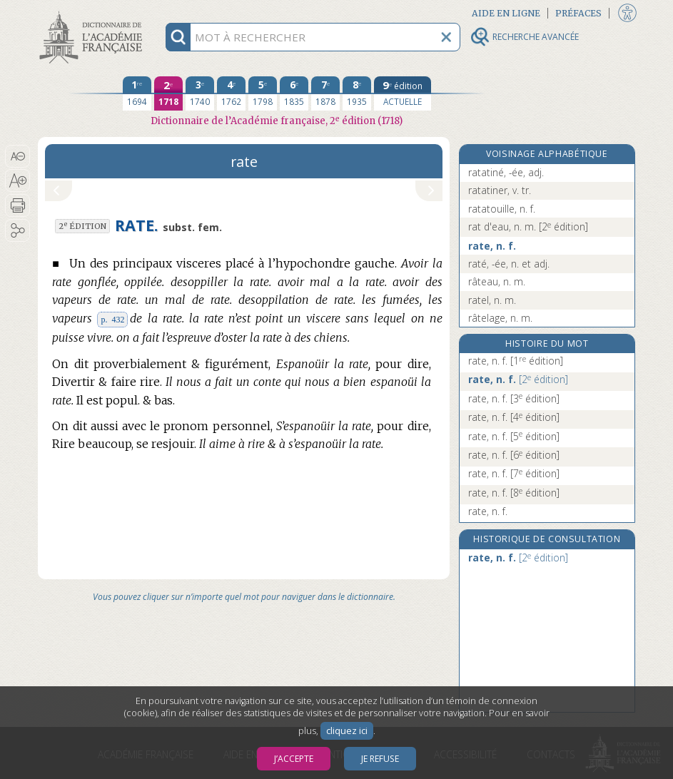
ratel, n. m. (492, 300)
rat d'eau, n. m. (528, 226)
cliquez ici (347, 731)
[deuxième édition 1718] (168, 93)
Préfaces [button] (578, 13)
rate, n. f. (492, 246)
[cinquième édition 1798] (262, 93)
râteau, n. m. (496, 281)
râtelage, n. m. (500, 318)
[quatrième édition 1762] (231, 93)
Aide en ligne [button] (506, 13)
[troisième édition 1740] (200, 93)
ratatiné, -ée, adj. (506, 172)
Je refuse (380, 759)
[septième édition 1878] (325, 93)
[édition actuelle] (402, 93)
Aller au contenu (93, 12)
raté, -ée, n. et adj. (509, 263)
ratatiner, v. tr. (499, 190)
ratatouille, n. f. (501, 208)
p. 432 (112, 320)
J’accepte (293, 759)
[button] (17, 156)
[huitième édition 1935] (357, 93)
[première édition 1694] (137, 93)
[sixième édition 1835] (294, 93)
